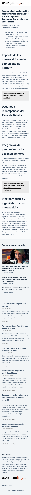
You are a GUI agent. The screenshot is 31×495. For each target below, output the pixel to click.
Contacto (25, 493)
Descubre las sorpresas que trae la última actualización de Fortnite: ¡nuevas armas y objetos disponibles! (14, 279)
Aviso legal (18, 493)
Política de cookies (8, 493)
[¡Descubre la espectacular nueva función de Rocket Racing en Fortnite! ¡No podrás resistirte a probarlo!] (15, 256)
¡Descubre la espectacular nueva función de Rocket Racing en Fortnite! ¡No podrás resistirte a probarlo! (15, 268)
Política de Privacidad (18, 490)
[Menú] (28, 3)
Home (8, 490)
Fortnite (15, 27)
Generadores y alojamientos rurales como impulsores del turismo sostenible (15, 397)
